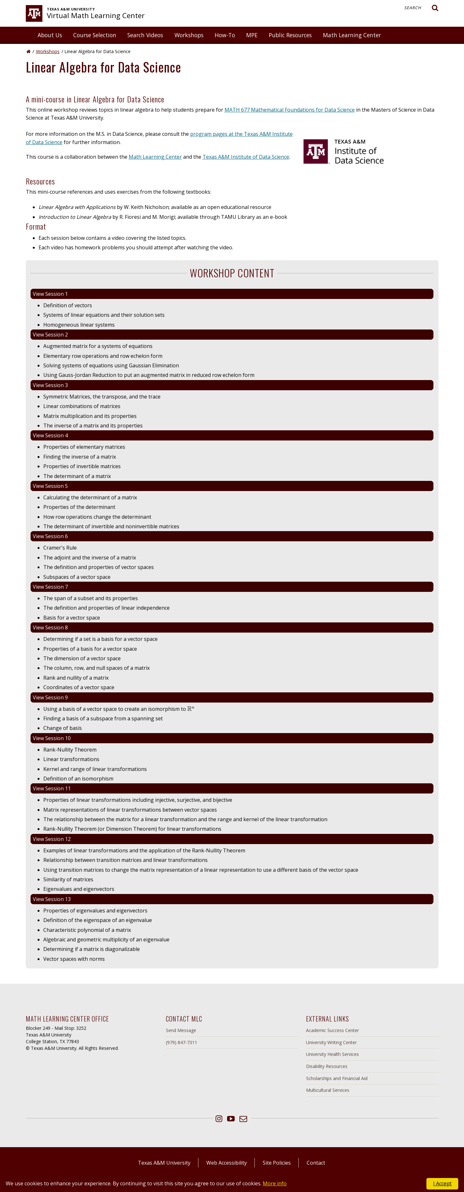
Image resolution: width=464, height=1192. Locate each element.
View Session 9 (50, 697)
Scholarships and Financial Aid (337, 1078)
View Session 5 (50, 485)
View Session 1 (50, 293)
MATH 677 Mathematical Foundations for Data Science (290, 109)
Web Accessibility (226, 1162)
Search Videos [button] (145, 35)
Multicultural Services (327, 1090)
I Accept (442, 1183)
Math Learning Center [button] (352, 35)
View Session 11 (52, 788)
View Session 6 (50, 536)
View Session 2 (50, 334)
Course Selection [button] (94, 35)
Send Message (181, 1030)
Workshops (48, 51)
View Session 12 (52, 838)
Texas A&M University (164, 1162)
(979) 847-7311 (181, 1042)
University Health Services (332, 1054)
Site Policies (277, 1162)
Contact (316, 1162)
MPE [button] (252, 35)
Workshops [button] (189, 35)
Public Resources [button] (290, 35)
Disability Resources (326, 1066)
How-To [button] (225, 35)
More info (275, 1183)
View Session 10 (52, 738)
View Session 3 (50, 385)
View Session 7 (50, 586)
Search (421, 7)
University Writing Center (331, 1042)
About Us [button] (50, 35)
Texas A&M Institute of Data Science (246, 156)
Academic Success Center (332, 1030)
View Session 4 (50, 435)
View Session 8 (50, 627)
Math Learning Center (155, 156)
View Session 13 (52, 899)
